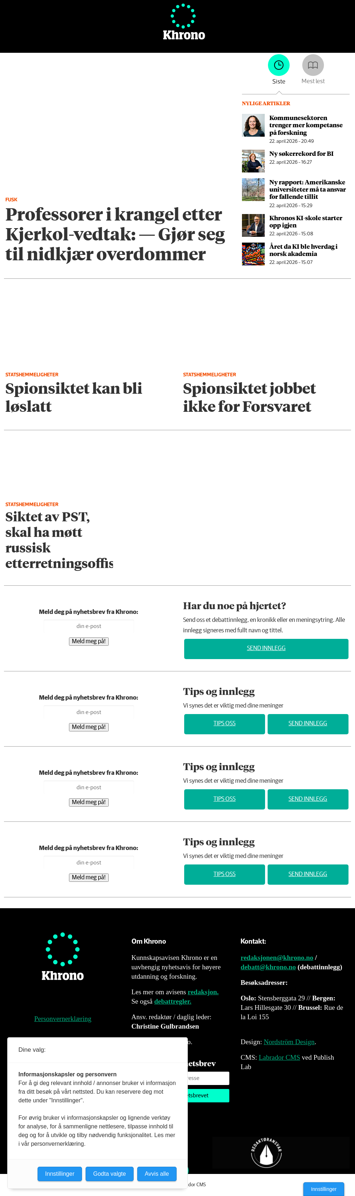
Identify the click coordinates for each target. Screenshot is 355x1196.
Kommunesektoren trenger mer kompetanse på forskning (306, 125)
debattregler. (172, 1001)
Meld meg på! (89, 641)
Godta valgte (109, 1174)
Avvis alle (157, 1174)
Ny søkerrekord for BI (301, 153)
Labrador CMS (279, 1057)
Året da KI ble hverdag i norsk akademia (303, 250)
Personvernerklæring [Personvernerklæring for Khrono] (62, 1018)
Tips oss (224, 724)
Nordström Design (289, 1042)
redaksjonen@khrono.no (277, 957)
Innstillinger (324, 1189)
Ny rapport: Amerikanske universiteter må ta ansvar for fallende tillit (307, 189)
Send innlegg (266, 648)
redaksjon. (203, 992)
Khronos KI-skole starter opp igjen (305, 221)
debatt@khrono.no (268, 967)
